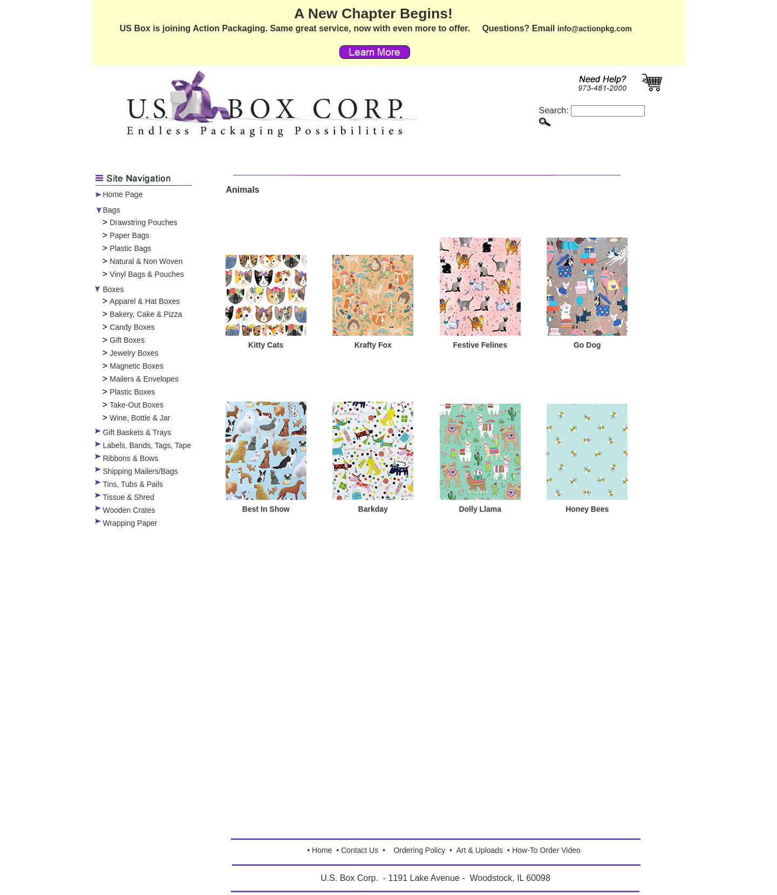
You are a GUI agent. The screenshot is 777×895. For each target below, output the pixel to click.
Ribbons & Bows (131, 458)
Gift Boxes (127, 340)
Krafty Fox (373, 345)
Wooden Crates (129, 510)
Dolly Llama (480, 509)
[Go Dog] (587, 333)
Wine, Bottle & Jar (140, 417)
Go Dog (587, 345)
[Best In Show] (266, 497)
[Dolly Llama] (480, 497)
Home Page (123, 194)
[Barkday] (372, 497)
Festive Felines (480, 345)
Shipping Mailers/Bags (140, 471)
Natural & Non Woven (146, 261)
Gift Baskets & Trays (137, 432)
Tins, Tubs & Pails (133, 484)
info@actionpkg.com (594, 28)
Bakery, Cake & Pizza (146, 314)
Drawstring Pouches (143, 222)
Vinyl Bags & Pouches (147, 274)
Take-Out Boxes (136, 405)
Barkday (373, 509)
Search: (592, 110)
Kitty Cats (265, 345)
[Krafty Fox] (372, 333)
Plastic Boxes (132, 392)
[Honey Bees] (587, 497)
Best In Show (266, 509)
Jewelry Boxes (134, 353)
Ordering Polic (417, 850)
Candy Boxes (132, 327)
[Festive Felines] (480, 333)
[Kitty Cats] (266, 333)
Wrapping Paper (130, 523)
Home (322, 850)
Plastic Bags (130, 248)
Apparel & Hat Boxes (145, 301)
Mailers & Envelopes (144, 379)
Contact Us (359, 850)
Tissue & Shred (128, 497)
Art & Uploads (479, 850)
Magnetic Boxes (136, 366)
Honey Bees (587, 509)
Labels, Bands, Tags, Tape (147, 445)
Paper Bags (129, 235)
